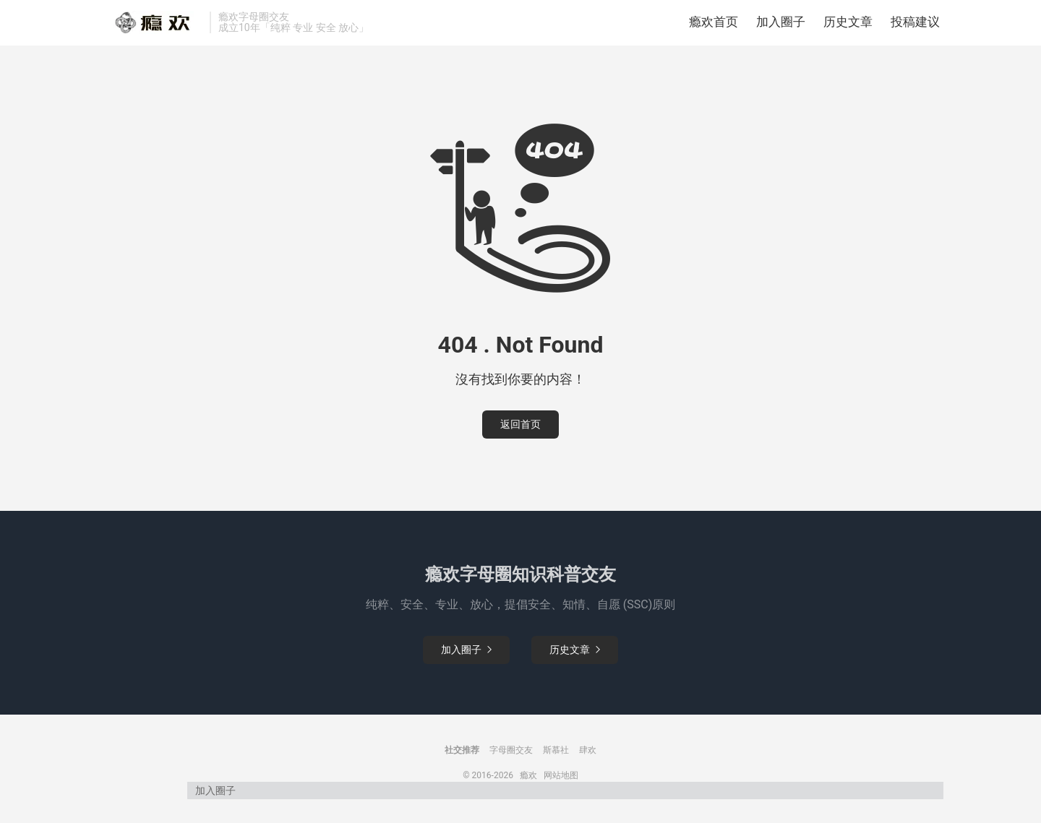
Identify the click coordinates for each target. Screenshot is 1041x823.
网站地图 (561, 782)
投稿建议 (915, 25)
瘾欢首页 (713, 25)
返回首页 (520, 430)
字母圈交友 (511, 756)
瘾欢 (528, 782)
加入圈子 (780, 25)
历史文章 (848, 25)
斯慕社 (556, 756)
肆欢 (587, 756)
